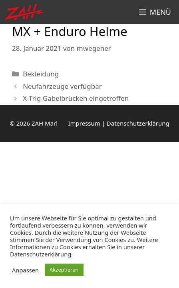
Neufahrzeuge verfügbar (62, 86)
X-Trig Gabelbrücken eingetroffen (76, 98)
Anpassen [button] (25, 270)
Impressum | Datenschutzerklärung (118, 123)
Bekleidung (41, 73)
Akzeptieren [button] (64, 269)
